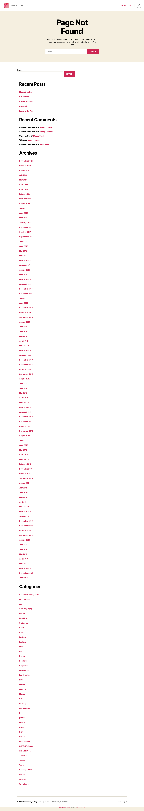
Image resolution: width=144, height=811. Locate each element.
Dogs (21, 635)
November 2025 (26, 163)
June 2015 (24, 306)
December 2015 (26, 291)
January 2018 (25, 225)
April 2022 (24, 192)
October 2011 (25, 476)
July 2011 (23, 490)
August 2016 (25, 272)
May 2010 (23, 557)
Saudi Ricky (24, 99)
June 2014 (24, 334)
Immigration (24, 673)
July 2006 (24, 580)
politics (22, 720)
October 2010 (25, 533)
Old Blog (23, 706)
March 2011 (24, 509)
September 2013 (27, 377)
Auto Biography (26, 611)
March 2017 (24, 258)
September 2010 (27, 538)
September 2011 (26, 481)
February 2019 (26, 201)
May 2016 (23, 277)
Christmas (24, 626)
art (20, 607)
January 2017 (25, 268)
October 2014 (25, 315)
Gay (21, 654)
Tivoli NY (23, 758)
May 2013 (23, 396)
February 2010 (26, 571)
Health (22, 659)
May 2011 (23, 500)
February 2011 (25, 514)
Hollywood (24, 668)
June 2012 (24, 448)
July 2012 (23, 443)
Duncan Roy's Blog (30, 804)
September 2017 (27, 239)
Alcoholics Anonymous (29, 597)
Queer (22, 730)
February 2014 (26, 353)
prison (22, 725)
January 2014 (25, 358)
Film (21, 649)
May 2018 (23, 220)
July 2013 (23, 386)
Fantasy (22, 640)
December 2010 (26, 524)
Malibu (22, 687)
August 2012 (25, 438)
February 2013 (26, 410)
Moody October (26, 95)
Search (19, 73)
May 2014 (23, 339)
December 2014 (26, 310)
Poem (21, 716)
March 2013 (24, 405)
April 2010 (24, 561)
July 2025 (23, 178)
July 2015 (23, 301)
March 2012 (24, 462)
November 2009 (26, 576)
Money (22, 697)
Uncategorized (26, 772)
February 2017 (26, 263)
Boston (22, 616)
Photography (25, 711)
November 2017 (26, 230)
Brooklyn (23, 621)
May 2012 (23, 452)
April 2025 (24, 187)
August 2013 (25, 381)
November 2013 (26, 367)
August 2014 (25, 325)
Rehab (22, 739)
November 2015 (26, 296)
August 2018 (25, 206)
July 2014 (23, 329)
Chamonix (23, 109)
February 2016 (26, 282)
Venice (22, 777)
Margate (23, 692)
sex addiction (25, 753)
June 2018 (24, 216)
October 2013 (25, 372)
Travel (22, 763)
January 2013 (25, 415)
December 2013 (26, 362)
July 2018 (23, 211)
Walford (23, 782)
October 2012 (25, 429)
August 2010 (25, 542)
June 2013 (24, 391)
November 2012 (26, 424)
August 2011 (25, 486)
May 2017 (23, 254)
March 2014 (24, 348)
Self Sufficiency (26, 749)
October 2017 (25, 235)
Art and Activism (26, 104)
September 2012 (27, 434)
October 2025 (25, 168)
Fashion (22, 644)
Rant (21, 734)
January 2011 (25, 519)
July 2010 (23, 547)
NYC (21, 701)
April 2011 (23, 505)
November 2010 (26, 528)
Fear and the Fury (27, 114)
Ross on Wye (25, 744)
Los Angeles (25, 678)
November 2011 (26, 471)
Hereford (23, 663)
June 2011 (24, 495)
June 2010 (24, 552)
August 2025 (25, 173)
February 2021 (26, 197)
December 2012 (26, 419)
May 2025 (23, 182)
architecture (24, 602)
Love (21, 682)
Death (22, 630)
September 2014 (27, 320)
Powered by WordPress (61, 804)
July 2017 (23, 244)
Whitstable (24, 787)
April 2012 (24, 457)
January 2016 (25, 287)
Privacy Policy (126, 7)
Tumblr (22, 768)
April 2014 (24, 343)
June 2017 (24, 249)
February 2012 (26, 467)
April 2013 (24, 400)
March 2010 (24, 566)
